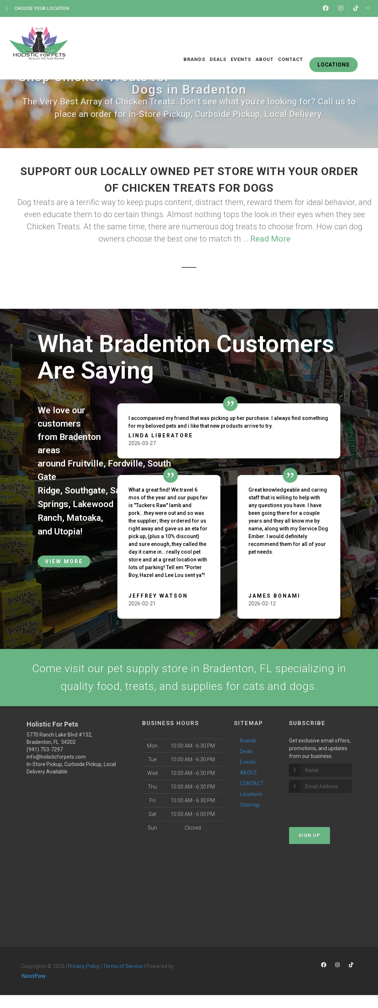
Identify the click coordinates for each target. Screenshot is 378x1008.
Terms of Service (123, 967)
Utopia (67, 530)
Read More (270, 238)
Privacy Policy (84, 967)
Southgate (85, 490)
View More (64, 560)
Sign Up (309, 835)
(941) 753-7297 (45, 750)
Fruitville (86, 463)
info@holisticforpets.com (56, 757)
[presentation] (328, 807)
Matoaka (84, 517)
